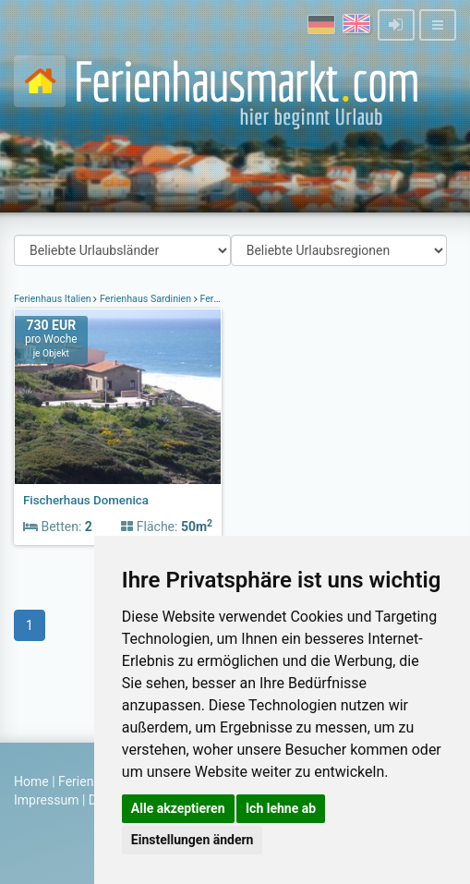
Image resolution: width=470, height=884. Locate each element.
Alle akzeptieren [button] (178, 808)
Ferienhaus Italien (53, 299)
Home (31, 781)
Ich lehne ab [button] (281, 808)
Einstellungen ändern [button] (192, 839)
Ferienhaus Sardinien (145, 299)
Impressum (46, 800)
